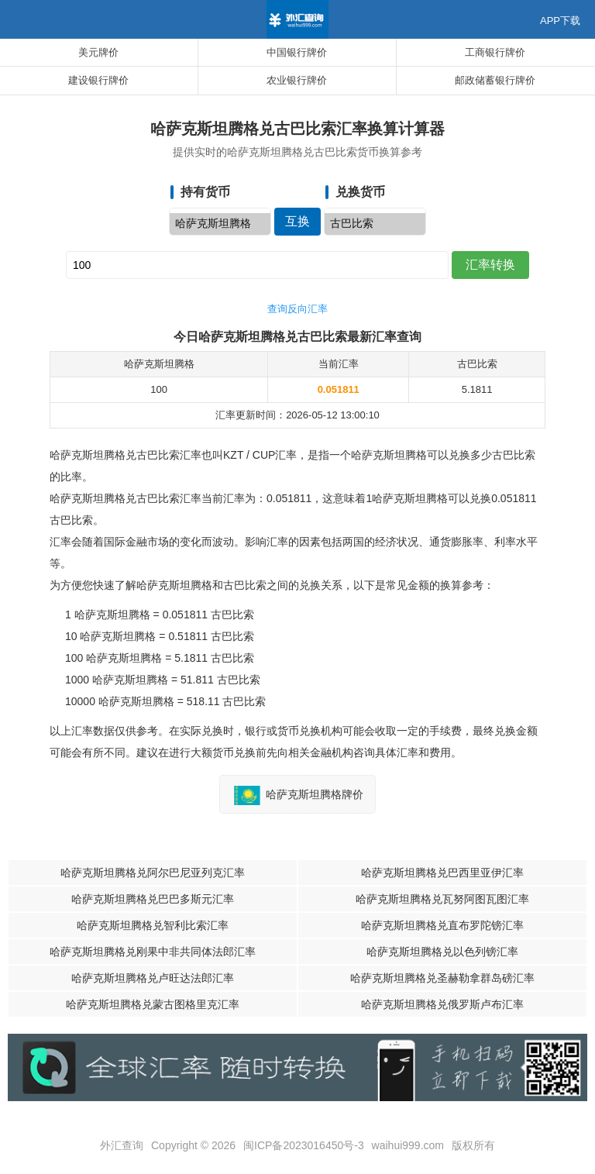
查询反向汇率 (297, 309)
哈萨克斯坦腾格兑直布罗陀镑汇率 (442, 925)
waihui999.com (408, 1145)
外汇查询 (121, 1145)
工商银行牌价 (495, 52)
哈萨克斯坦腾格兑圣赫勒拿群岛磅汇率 (442, 978)
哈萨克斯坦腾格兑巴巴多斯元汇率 (152, 899)
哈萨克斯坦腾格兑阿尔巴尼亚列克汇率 (152, 872)
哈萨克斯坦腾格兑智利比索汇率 (153, 925)
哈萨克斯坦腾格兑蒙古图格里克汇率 (152, 1004)
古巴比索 (375, 224)
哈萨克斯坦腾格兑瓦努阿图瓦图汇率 (442, 899)
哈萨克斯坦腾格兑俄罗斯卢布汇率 (442, 1004)
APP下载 (560, 20)
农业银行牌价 (297, 80)
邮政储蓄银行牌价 (495, 80)
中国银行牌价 (297, 52)
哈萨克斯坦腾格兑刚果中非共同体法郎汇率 (153, 951)
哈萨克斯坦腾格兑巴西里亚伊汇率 (442, 872)
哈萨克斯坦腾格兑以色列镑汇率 (442, 951)
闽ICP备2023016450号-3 (303, 1145)
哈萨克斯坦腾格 (220, 224)
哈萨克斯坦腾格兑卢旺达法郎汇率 (152, 978)
